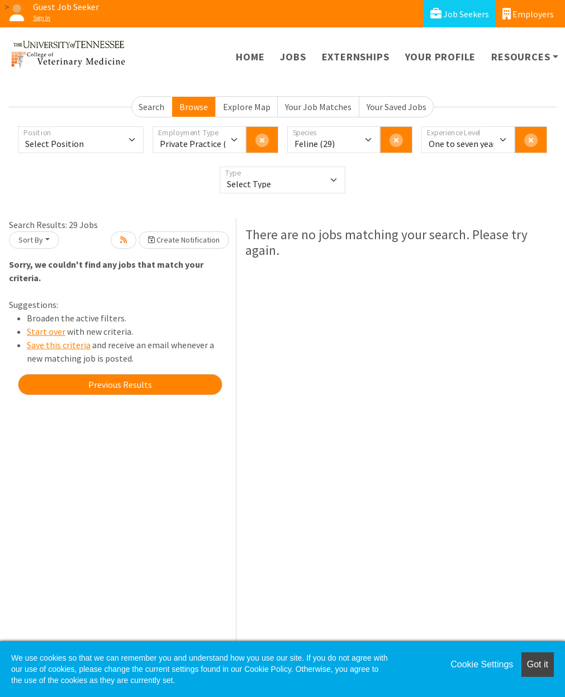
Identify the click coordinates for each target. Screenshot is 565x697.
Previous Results (120, 384)
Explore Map (246, 106)
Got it (537, 664)
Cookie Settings (481, 664)
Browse (193, 106)
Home (250, 56)
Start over (46, 331)
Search (151, 106)
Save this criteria (59, 344)
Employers (528, 14)
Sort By (30, 240)
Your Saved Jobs (396, 106)
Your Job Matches (318, 106)
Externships (356, 56)
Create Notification (184, 240)
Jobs (293, 56)
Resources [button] (520, 56)
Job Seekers (459, 14)
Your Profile (440, 56)
